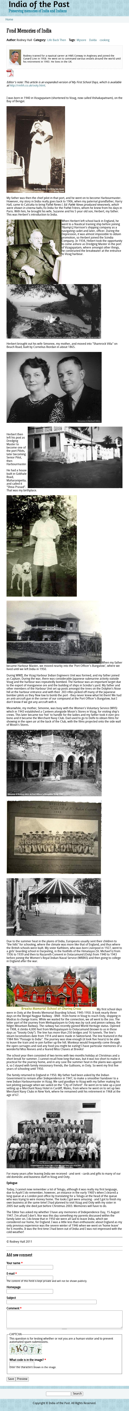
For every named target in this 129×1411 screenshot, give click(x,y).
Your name (15, 1263)
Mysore (81, 40)
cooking (104, 40)
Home (9, 19)
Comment (14, 1308)
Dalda (93, 40)
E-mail (12, 1273)
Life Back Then (56, 40)
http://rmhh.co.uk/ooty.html (27, 85)
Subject (11, 1298)
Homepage (14, 1287)
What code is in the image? (27, 1360)
